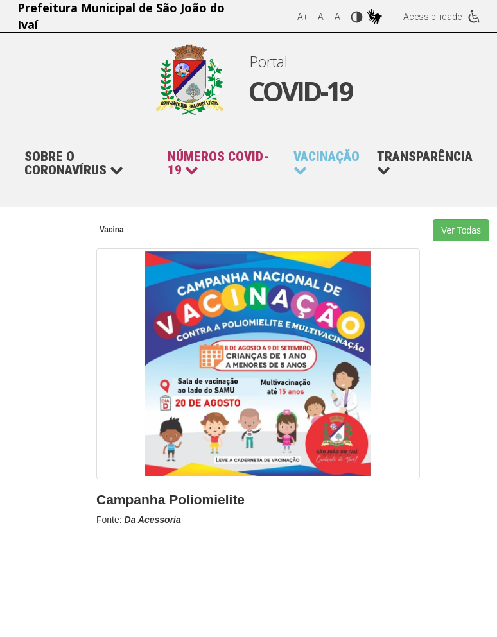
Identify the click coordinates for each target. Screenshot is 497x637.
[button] (224, 163)
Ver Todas (461, 230)
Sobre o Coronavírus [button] (73, 163)
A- (339, 17)
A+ (302, 17)
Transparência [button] (425, 163)
